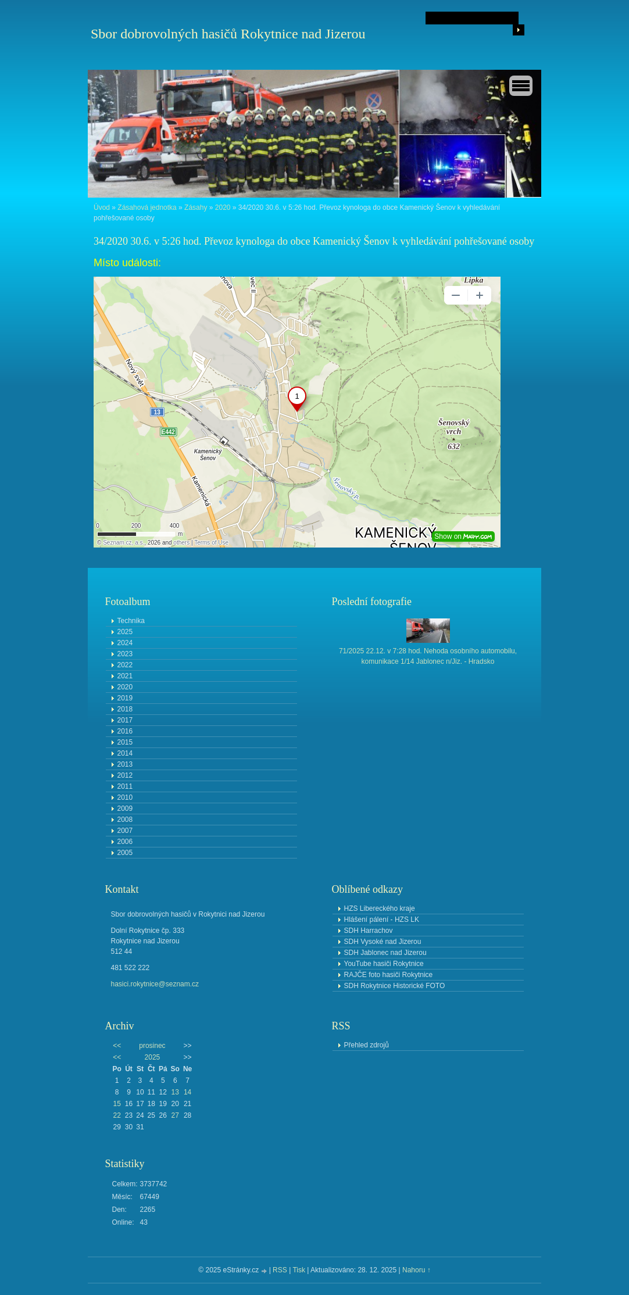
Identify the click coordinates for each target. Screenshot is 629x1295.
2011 (125, 786)
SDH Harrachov (368, 930)
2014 (125, 753)
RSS (280, 1270)
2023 (125, 654)
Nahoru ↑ (416, 1270)
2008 (125, 819)
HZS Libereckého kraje (379, 908)
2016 (125, 731)
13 (175, 1092)
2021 (125, 676)
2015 (125, 742)
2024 (125, 643)
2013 (125, 764)
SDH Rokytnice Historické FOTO (394, 986)
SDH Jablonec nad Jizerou (385, 953)
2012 (125, 775)
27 (175, 1115)
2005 (125, 853)
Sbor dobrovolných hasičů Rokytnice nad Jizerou (228, 33)
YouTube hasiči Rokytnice (384, 964)
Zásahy (195, 207)
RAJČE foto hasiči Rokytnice (388, 975)
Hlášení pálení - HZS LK (381, 919)
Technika (131, 621)
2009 (125, 808)
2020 (223, 207)
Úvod (102, 207)
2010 (125, 797)
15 (116, 1104)
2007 (125, 831)
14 (187, 1092)
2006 (125, 842)
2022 (125, 665)
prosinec (152, 1046)
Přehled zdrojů (366, 1045)
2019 (125, 698)
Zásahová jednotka (146, 207)
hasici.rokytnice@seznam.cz (155, 984)
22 (116, 1115)
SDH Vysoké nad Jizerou (382, 942)
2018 (125, 709)
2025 (125, 632)
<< (117, 1046)
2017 (125, 720)
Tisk (298, 1270)
